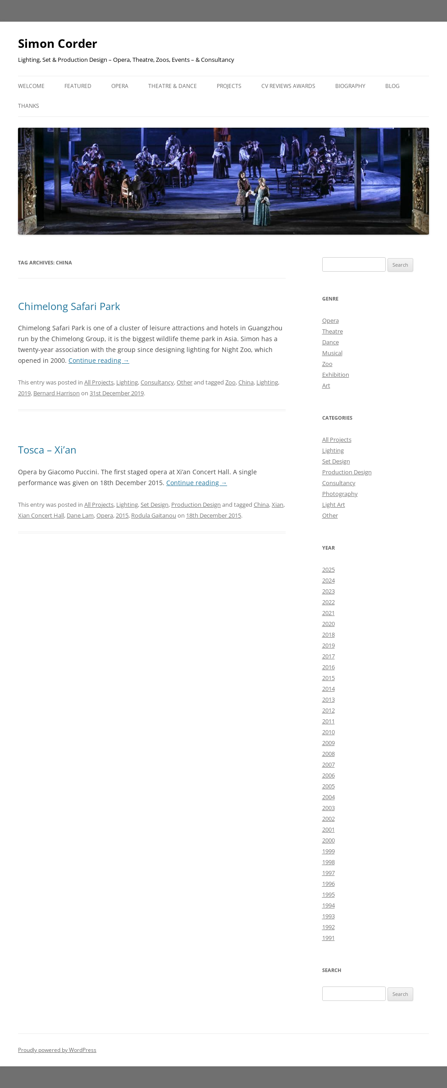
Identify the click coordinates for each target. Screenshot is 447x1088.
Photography (340, 494)
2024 (328, 580)
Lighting (127, 382)
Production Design (196, 504)
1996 (328, 884)
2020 (328, 624)
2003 (328, 808)
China (246, 382)
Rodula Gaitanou (153, 515)
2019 (24, 393)
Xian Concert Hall (41, 515)
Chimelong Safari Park (69, 306)
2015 (122, 515)
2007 (328, 764)
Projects (229, 86)
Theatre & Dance (172, 86)
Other (184, 382)
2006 (328, 775)
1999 (328, 851)
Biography (350, 86)
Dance (330, 342)
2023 (328, 591)
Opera (119, 86)
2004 (328, 797)
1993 (328, 916)
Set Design (155, 504)
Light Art (333, 504)
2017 (328, 656)
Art (326, 385)
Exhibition (335, 374)
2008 (328, 754)
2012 (328, 710)
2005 (328, 786)
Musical (332, 353)
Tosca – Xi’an (47, 449)
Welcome (31, 86)
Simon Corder (57, 43)
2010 (328, 732)
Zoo (230, 382)
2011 (328, 721)
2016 (328, 667)
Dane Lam (80, 515)
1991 (328, 938)
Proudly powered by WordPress (57, 1050)
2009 (328, 743)
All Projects (99, 382)
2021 (328, 613)
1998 (328, 862)
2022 (328, 602)
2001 (328, 829)
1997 (328, 873)
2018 (328, 634)
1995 (328, 894)
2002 (328, 819)
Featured (77, 86)
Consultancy (157, 382)
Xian (277, 504)
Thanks (28, 106)
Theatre (332, 331)
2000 (328, 840)
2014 (328, 689)
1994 (328, 905)
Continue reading (98, 360)
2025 (328, 569)
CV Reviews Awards (288, 86)
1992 (328, 927)
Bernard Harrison (56, 393)
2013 (328, 699)
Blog (392, 86)
